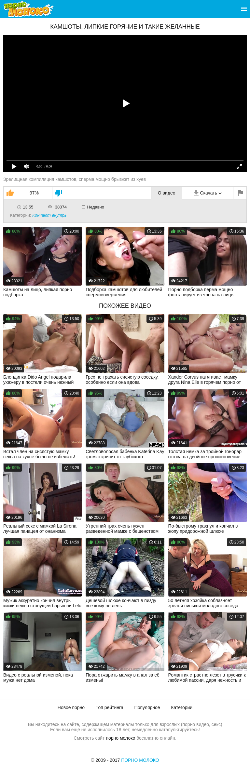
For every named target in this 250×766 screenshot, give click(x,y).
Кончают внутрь (49, 215)
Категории (181, 707)
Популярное (147, 707)
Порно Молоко (140, 760)
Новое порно (71, 707)
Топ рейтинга (109, 707)
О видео (166, 192)
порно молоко (120, 738)
